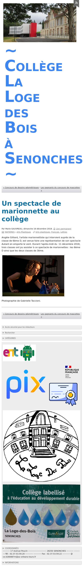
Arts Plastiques (24, 232)
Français (55, 232)
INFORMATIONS (12, 562)
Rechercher (10, 332)
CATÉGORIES (10, 338)
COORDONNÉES (12, 548)
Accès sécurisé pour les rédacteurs (20, 327)
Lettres (63, 232)
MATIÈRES (10, 232)
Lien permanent (63, 229)
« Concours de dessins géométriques (21, 187)
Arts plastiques (43, 232)
